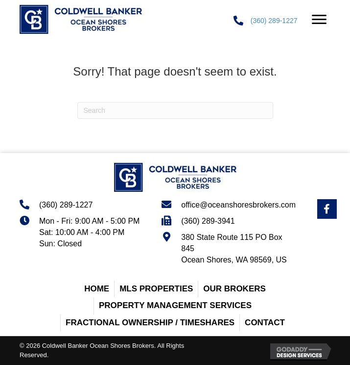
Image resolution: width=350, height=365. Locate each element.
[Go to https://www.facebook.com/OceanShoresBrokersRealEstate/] (327, 209)
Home (96, 288)
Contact (265, 322)
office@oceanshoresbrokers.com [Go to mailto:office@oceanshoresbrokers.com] (238, 205)
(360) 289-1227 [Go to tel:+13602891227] (66, 205)
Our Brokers (234, 288)
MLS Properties (156, 288)
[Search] (175, 110)
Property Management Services (175, 305)
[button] (319, 19)
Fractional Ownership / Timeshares (150, 322)
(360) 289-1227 (274, 21)
